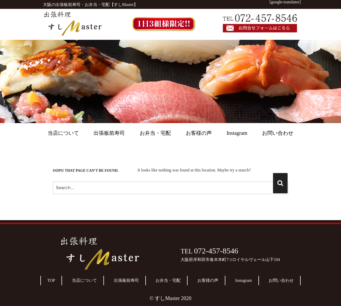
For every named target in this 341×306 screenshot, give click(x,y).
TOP (51, 280)
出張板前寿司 (109, 133)
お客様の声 (199, 133)
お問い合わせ (277, 133)
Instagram (236, 133)
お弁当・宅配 (155, 133)
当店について (63, 133)
